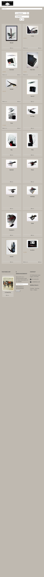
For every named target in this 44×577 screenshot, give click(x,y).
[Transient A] (11, 219)
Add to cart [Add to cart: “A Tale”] (26, 48)
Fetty (32, 149)
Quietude (12, 169)
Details (12, 48)
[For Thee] (32, 109)
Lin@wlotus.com (35, 281)
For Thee (32, 116)
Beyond (11, 42)
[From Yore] (32, 59)
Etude (32, 223)
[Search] (2, 9)
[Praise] (32, 163)
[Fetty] (32, 139)
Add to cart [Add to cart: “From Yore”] (26, 74)
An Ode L (32, 250)
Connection (11, 196)
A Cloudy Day (8, 292)
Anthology (32, 196)
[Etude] (32, 216)
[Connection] (11, 189)
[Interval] (32, 86)
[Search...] (22, 9)
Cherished (11, 69)
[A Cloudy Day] (7, 283)
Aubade (11, 89)
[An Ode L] (32, 243)
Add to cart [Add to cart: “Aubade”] (5, 101)
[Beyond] (11, 32)
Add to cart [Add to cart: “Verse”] (5, 128)
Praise (32, 169)
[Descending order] (28, 13)
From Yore (32, 69)
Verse (11, 123)
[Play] (11, 139)
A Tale (32, 36)
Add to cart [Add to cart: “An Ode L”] (26, 262)
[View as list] (23, 19)
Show (19, 16)
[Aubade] (11, 82)
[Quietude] (11, 163)
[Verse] (11, 112)
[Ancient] (11, 246)
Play (12, 149)
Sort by (19, 13)
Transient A (11, 230)
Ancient (11, 256)
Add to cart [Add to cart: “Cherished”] (5, 74)
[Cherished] (11, 59)
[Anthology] (32, 189)
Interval (32, 96)
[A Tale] (32, 29)
